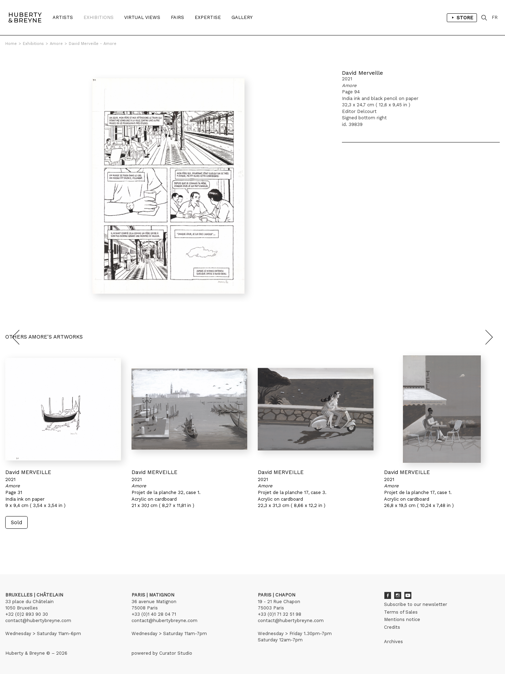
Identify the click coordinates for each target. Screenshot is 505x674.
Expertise (208, 17)
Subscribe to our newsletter (415, 604)
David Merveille (362, 72)
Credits (392, 627)
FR (495, 17)
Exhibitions (98, 17)
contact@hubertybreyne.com (38, 620)
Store (462, 17)
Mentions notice (402, 619)
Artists (63, 17)
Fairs (177, 17)
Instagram (397, 595)
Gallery (241, 17)
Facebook (387, 595)
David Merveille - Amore (92, 43)
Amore (56, 43)
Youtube (407, 595)
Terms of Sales (401, 612)
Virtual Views (142, 17)
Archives (393, 641)
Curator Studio (175, 653)
